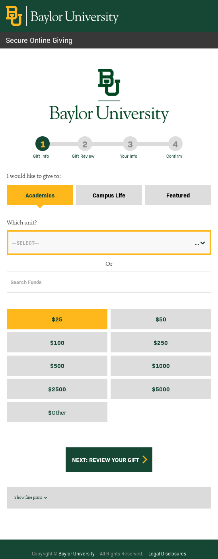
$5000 (161, 389)
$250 (161, 342)
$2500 (57, 389)
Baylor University (76, 553)
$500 (57, 365)
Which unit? (22, 222)
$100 (57, 342)
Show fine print (31, 497)
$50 (161, 319)
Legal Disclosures (167, 553)
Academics (39, 195)
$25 (57, 319)
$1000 (161, 365)
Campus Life (109, 195)
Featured (178, 195)
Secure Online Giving (39, 40)
